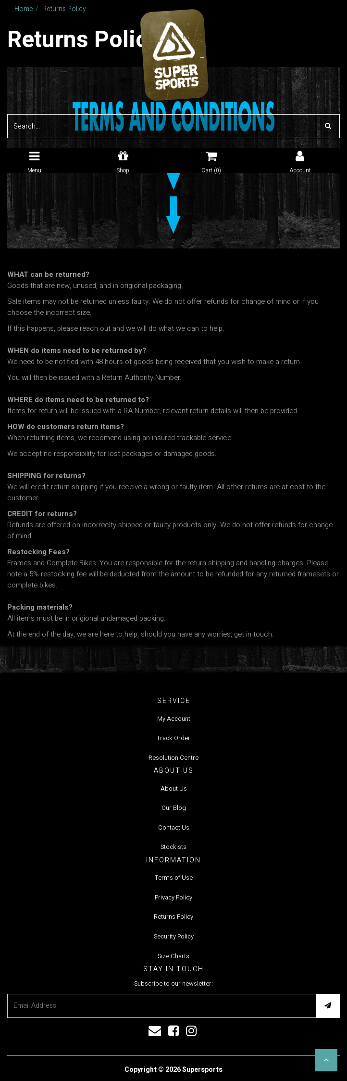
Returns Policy (173, 916)
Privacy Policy (173, 897)
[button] (326, 1060)
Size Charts (173, 956)
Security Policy (174, 936)
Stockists (173, 846)
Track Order (173, 737)
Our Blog (173, 807)
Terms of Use (174, 877)
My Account (173, 718)
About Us (174, 788)
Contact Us (173, 827)
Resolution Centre (173, 757)
